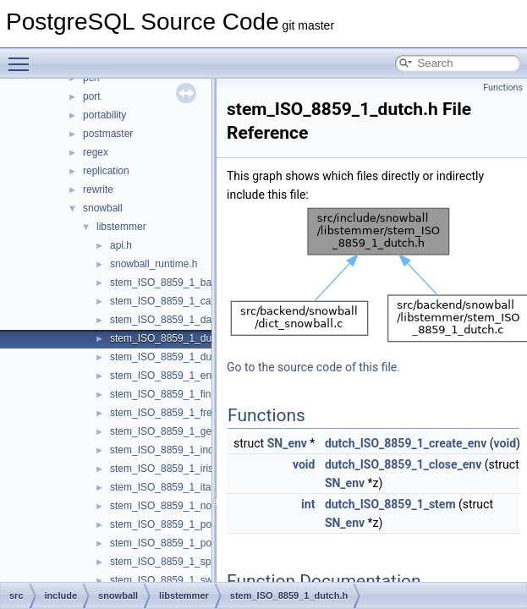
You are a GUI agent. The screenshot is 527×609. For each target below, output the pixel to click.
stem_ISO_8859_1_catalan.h (175, 301)
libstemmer (121, 227)
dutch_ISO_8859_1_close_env (403, 464)
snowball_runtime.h (153, 264)
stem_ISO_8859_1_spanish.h (177, 562)
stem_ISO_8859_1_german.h (176, 431)
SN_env (287, 443)
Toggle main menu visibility (22, 56)
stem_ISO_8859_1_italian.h (172, 487)
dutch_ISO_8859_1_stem (390, 504)
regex (95, 152)
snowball (103, 208)
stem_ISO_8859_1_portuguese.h (185, 543)
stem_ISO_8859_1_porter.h (172, 524)
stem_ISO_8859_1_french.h (173, 413)
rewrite (98, 189)
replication (106, 171)
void (505, 443)
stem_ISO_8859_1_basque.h (176, 282)
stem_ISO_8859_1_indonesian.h (184, 450)
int (308, 504)
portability (104, 115)
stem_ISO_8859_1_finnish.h (174, 394)
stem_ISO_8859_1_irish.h (169, 469)
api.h (121, 245)
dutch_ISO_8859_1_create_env (405, 443)
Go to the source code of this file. (313, 367)
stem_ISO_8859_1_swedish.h (177, 580)
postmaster (108, 134)
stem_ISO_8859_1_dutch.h (171, 338)
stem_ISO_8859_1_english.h (175, 375)
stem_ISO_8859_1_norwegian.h (182, 506)
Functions (503, 87)
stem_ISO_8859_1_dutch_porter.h (187, 357)
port (92, 96)
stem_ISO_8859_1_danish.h (174, 320)
